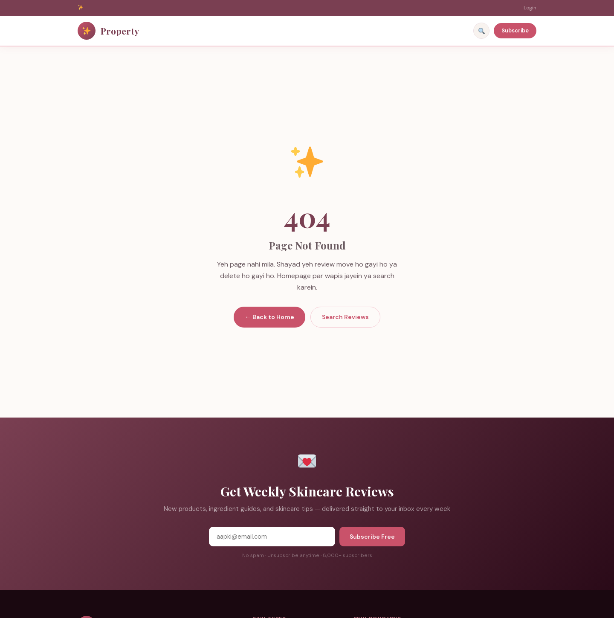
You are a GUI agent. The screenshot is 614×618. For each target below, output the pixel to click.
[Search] (481, 31)
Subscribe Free (372, 536)
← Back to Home (269, 317)
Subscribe (515, 30)
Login (530, 7)
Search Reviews (345, 317)
